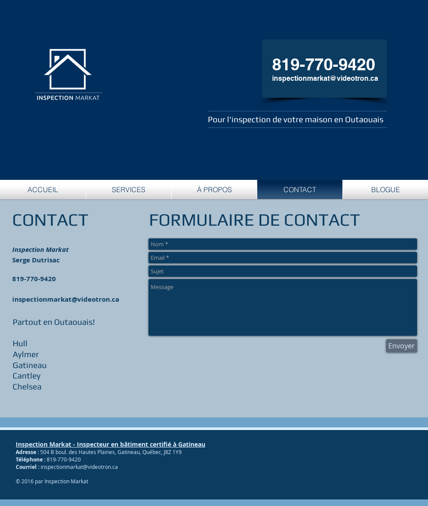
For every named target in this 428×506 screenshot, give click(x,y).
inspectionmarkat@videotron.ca (325, 78)
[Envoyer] (401, 345)
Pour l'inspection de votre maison (271, 119)
